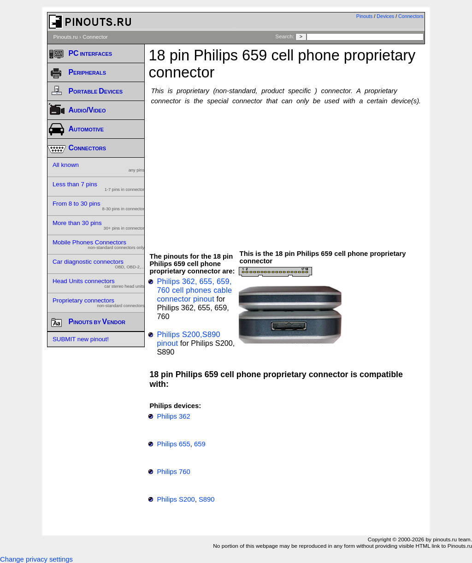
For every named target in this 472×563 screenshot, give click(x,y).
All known (99, 166)
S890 (207, 499)
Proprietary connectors (99, 302)
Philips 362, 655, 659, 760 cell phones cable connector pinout (194, 290)
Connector (95, 37)
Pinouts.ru (65, 37)
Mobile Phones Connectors (99, 244)
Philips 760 (173, 471)
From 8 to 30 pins (99, 205)
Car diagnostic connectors (99, 263)
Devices (385, 16)
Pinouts (364, 16)
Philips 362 (173, 416)
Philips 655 (173, 444)
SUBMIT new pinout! (81, 339)
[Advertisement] (310, 172)
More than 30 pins (99, 225)
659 (200, 444)
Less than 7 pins (99, 186)
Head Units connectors (99, 283)
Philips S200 (176, 499)
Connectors (411, 16)
